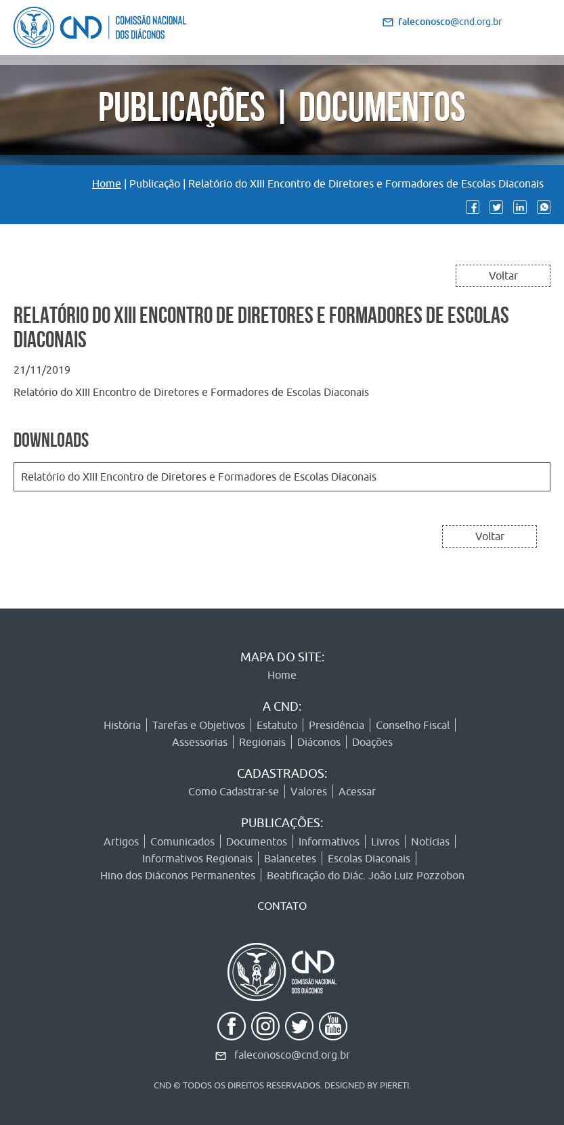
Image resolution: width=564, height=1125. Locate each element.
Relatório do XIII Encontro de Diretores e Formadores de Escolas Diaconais (198, 476)
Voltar (503, 275)
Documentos (256, 841)
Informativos (329, 841)
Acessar (357, 791)
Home (106, 183)
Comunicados (182, 841)
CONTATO (282, 906)
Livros (385, 841)
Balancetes (290, 858)
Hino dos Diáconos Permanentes (177, 875)
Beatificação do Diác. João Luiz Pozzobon (365, 875)
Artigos (121, 841)
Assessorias (199, 742)
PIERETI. (395, 1085)
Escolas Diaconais (369, 858)
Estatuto (277, 725)
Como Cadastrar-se (233, 791)
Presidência (336, 725)
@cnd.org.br (450, 21)
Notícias (430, 841)
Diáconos (319, 742)
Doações (372, 742)
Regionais (262, 742)
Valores (308, 791)
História (122, 725)
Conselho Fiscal (413, 725)
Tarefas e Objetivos (198, 725)
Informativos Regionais (197, 858)
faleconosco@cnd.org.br (292, 1055)
